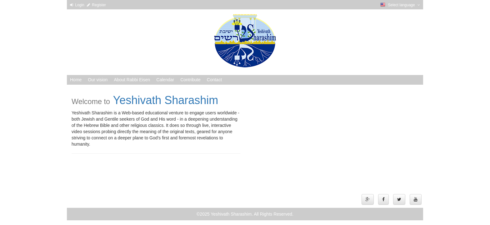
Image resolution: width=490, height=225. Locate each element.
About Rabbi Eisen (132, 79)
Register (96, 5)
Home (76, 79)
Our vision (98, 79)
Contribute (190, 79)
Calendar (165, 79)
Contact (214, 79)
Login (77, 5)
